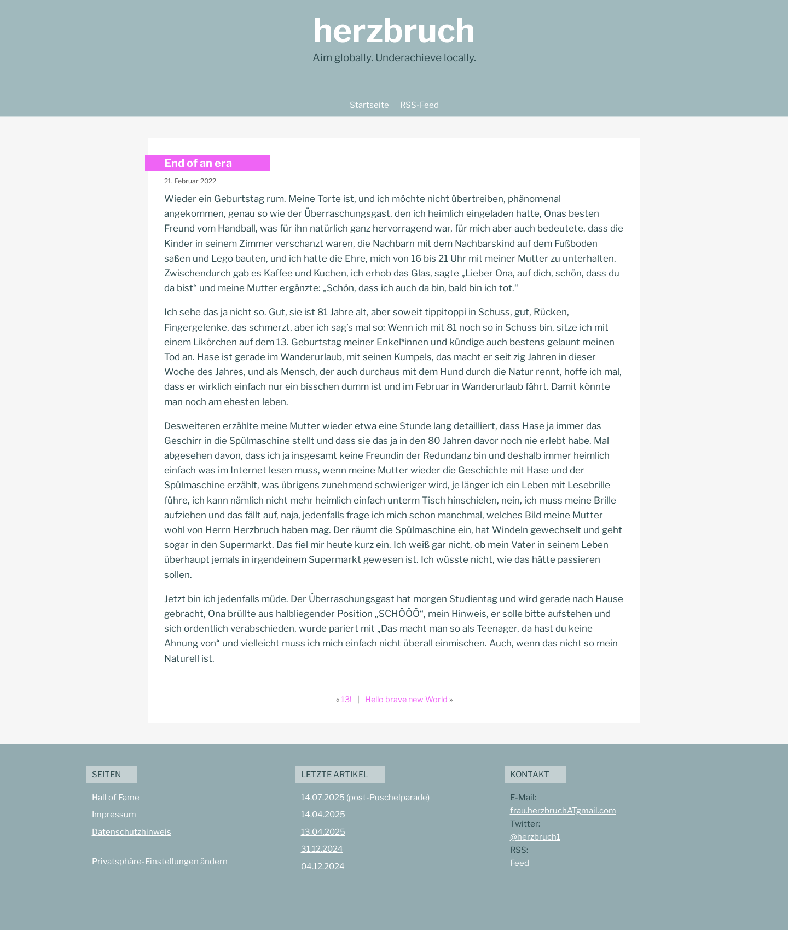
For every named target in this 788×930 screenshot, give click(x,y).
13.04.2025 (323, 832)
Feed (519, 863)
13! (346, 699)
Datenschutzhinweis (131, 832)
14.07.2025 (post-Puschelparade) (365, 797)
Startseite (369, 105)
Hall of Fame (116, 797)
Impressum (114, 814)
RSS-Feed (419, 105)
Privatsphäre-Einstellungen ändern (160, 862)
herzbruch (394, 30)
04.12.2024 (323, 866)
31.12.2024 (322, 849)
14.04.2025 (323, 814)
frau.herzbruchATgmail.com (563, 811)
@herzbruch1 (535, 837)
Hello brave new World (406, 699)
